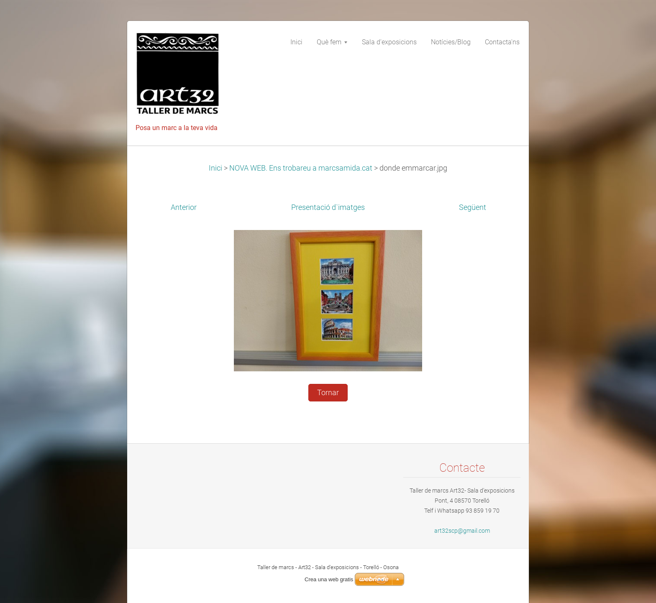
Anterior (184, 207)
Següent (472, 207)
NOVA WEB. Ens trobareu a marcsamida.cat (300, 168)
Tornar (328, 392)
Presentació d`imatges (328, 207)
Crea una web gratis (329, 579)
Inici (215, 168)
